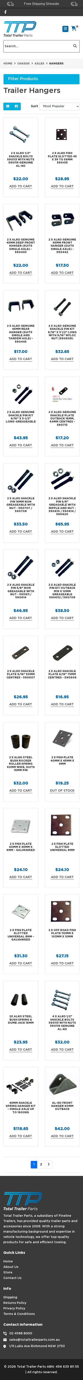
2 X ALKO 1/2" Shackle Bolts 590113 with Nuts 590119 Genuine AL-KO (20, 159)
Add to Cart (20, 186)
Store (7, 1272)
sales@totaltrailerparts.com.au (34, 1340)
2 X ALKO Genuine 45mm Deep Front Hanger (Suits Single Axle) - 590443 (20, 246)
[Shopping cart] (74, 29)
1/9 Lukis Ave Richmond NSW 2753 (37, 1346)
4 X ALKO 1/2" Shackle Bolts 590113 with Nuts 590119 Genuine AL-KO (62, 1023)
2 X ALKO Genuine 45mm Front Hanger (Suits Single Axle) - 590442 (62, 246)
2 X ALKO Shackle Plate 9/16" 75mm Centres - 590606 (62, 674)
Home (8, 1261)
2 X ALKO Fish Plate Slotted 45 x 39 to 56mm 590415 (62, 158)
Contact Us (12, 1278)
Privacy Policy (14, 1308)
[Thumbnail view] (7, 106)
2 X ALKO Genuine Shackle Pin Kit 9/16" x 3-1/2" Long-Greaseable (21, 417)
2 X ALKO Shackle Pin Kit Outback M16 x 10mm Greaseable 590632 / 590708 (62, 591)
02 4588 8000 (20, 1333)
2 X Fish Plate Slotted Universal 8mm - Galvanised (21, 935)
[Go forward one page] (48, 1165)
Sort (34, 106)
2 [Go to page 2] (41, 1164)
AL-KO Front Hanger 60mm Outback (62, 1106)
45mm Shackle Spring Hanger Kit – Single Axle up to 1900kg (21, 1108)
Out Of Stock (62, 790)
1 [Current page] (34, 1164)
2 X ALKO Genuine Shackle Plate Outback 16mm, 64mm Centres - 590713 (62, 418)
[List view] (16, 106)
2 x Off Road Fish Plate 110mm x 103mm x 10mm (62, 933)
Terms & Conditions (19, 1314)
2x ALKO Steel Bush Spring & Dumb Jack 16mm (21, 1019)
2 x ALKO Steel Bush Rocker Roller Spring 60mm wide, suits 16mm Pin (21, 764)
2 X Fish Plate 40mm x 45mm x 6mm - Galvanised (20, 847)
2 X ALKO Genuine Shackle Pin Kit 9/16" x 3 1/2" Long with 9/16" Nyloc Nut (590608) (62, 332)
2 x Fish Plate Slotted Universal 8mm (62, 847)
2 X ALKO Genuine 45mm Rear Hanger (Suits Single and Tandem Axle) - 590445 (21, 334)
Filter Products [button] (23, 79)
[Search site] (75, 46)
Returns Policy (14, 1303)
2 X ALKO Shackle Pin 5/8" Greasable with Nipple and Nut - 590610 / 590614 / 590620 (62, 506)
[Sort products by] (59, 106)
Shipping (10, 1297)
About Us (10, 1267)
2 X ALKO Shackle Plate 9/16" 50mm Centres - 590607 (20, 674)
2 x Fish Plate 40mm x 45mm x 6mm (62, 760)
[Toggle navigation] (65, 29)
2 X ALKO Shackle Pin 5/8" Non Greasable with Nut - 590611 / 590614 (21, 591)
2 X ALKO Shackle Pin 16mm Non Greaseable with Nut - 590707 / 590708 (20, 505)
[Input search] (37, 46)
